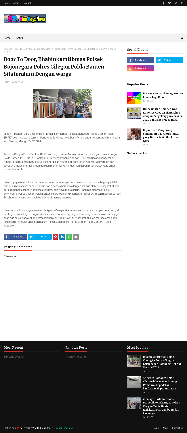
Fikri (8, 82)
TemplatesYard (30, 428)
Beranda (8, 49)
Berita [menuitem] (19, 37)
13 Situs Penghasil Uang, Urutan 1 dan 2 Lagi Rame (163, 95)
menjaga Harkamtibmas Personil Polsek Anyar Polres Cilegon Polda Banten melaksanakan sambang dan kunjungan (161, 406)
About (16, 3)
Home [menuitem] (7, 37)
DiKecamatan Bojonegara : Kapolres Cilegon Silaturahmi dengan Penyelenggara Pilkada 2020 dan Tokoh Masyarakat (163, 114)
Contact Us (177, 428)
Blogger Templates (63, 428)
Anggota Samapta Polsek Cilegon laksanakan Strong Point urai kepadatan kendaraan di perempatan (160, 383)
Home (7, 3)
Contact (27, 3)
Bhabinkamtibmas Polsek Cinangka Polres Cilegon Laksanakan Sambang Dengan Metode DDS (162, 362)
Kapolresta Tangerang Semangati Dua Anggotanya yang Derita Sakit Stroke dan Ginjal (161, 136)
